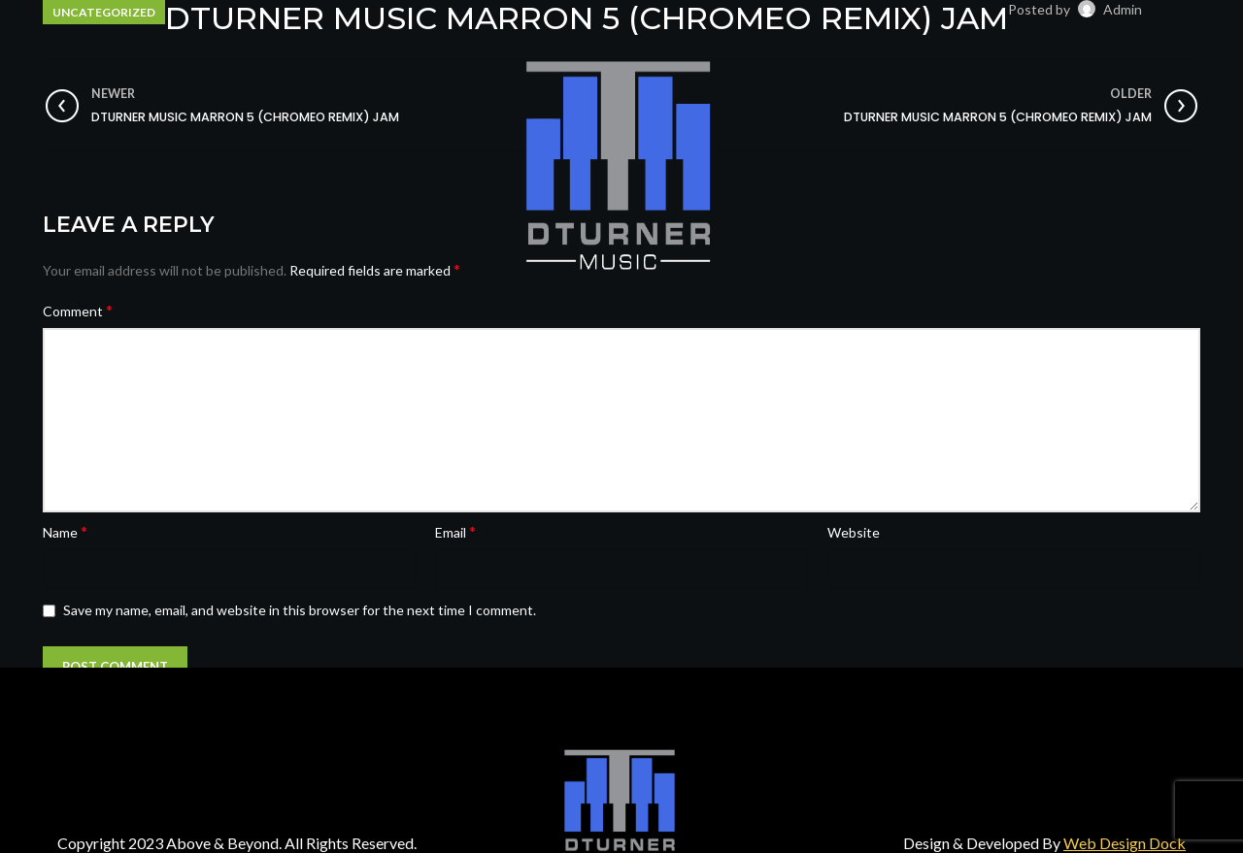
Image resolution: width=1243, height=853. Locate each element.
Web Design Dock (1124, 843)
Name (65, 531)
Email (455, 531)
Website (853, 532)
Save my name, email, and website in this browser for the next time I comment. (299, 610)
